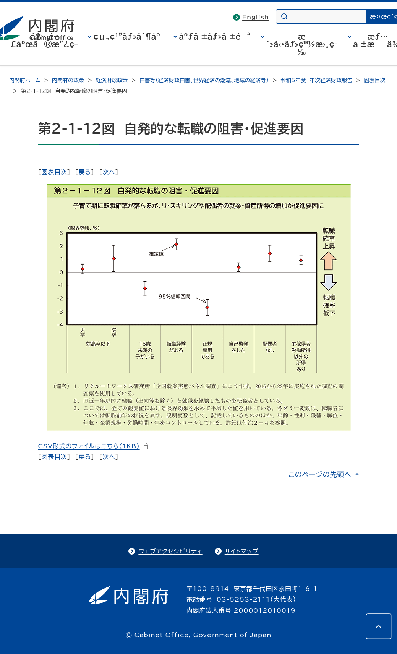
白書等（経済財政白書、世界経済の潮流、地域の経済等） (204, 80)
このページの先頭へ (320, 474)
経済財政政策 (112, 80)
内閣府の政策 (68, 80)
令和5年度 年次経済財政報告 (316, 80)
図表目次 (374, 80)
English (255, 17)
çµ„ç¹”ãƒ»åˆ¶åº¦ (128, 36)
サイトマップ (242, 551)
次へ (108, 172)
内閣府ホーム (24, 80)
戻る (84, 172)
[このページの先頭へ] (378, 626)
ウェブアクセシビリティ (170, 551)
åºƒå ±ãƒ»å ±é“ (215, 36)
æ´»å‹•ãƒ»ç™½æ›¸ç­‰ (302, 43)
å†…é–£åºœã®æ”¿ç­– (44, 40)
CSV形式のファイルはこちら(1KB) (93, 446)
